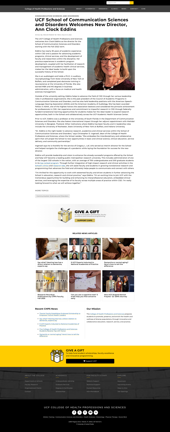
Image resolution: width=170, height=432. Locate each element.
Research (103, 9)
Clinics (114, 9)
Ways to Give (122, 388)
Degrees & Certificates (64, 388)
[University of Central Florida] (50, 2)
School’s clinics (42, 166)
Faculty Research (31, 384)
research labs (59, 166)
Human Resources (93, 388)
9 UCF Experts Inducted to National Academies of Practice (59, 325)
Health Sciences (89, 417)
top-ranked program (49, 163)
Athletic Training (48, 417)
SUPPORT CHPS (84, 220)
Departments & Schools (33, 381)
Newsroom (122, 381)
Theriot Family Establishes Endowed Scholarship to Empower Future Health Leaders (59, 314)
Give (143, 9)
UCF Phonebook (93, 391)
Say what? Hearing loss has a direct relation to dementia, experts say (57, 319)
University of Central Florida (86, 424)
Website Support (93, 381)
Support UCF (90, 361)
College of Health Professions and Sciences (45, 9)
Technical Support (93, 384)
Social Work (123, 417)
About (79, 9)
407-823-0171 (97, 422)
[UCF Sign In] (99, 3)
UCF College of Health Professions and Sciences (85, 407)
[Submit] (134, 2)
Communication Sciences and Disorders (57, 16)
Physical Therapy (111, 417)
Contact (134, 9)
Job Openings (123, 391)
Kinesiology (100, 417)
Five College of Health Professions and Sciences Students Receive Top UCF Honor (58, 330)
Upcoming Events (124, 384)
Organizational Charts (33, 388)
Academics (90, 9)
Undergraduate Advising (65, 381)
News (124, 9)
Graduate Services (62, 384)
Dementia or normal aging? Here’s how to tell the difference (59, 335)
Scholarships (60, 391)
